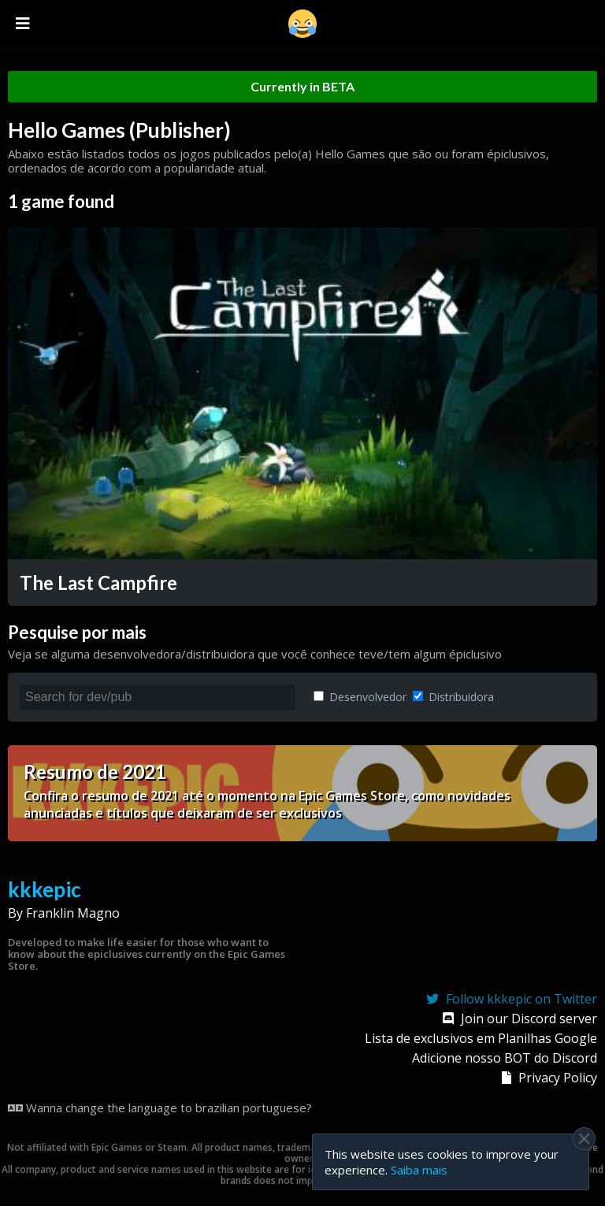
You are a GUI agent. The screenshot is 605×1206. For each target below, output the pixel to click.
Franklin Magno (73, 913)
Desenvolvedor (360, 696)
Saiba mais (419, 1170)
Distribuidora (453, 696)
